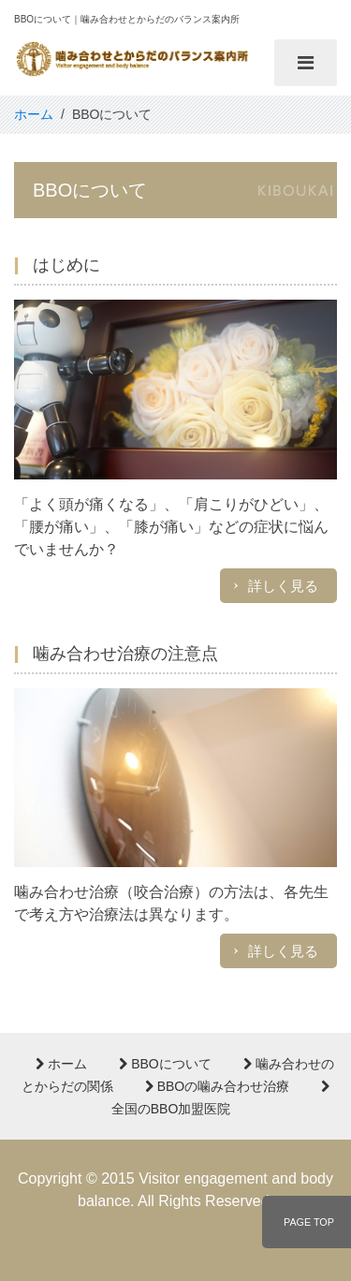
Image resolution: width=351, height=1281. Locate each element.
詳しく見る (283, 586)
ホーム (61, 1063)
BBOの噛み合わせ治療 (217, 1086)
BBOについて (165, 1063)
